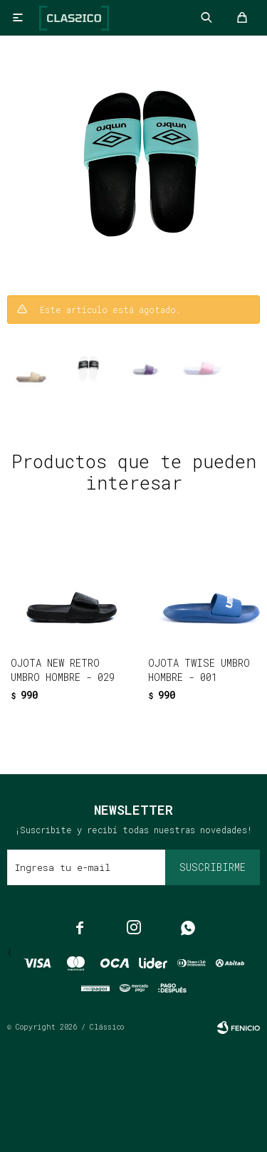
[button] (103, 717)
